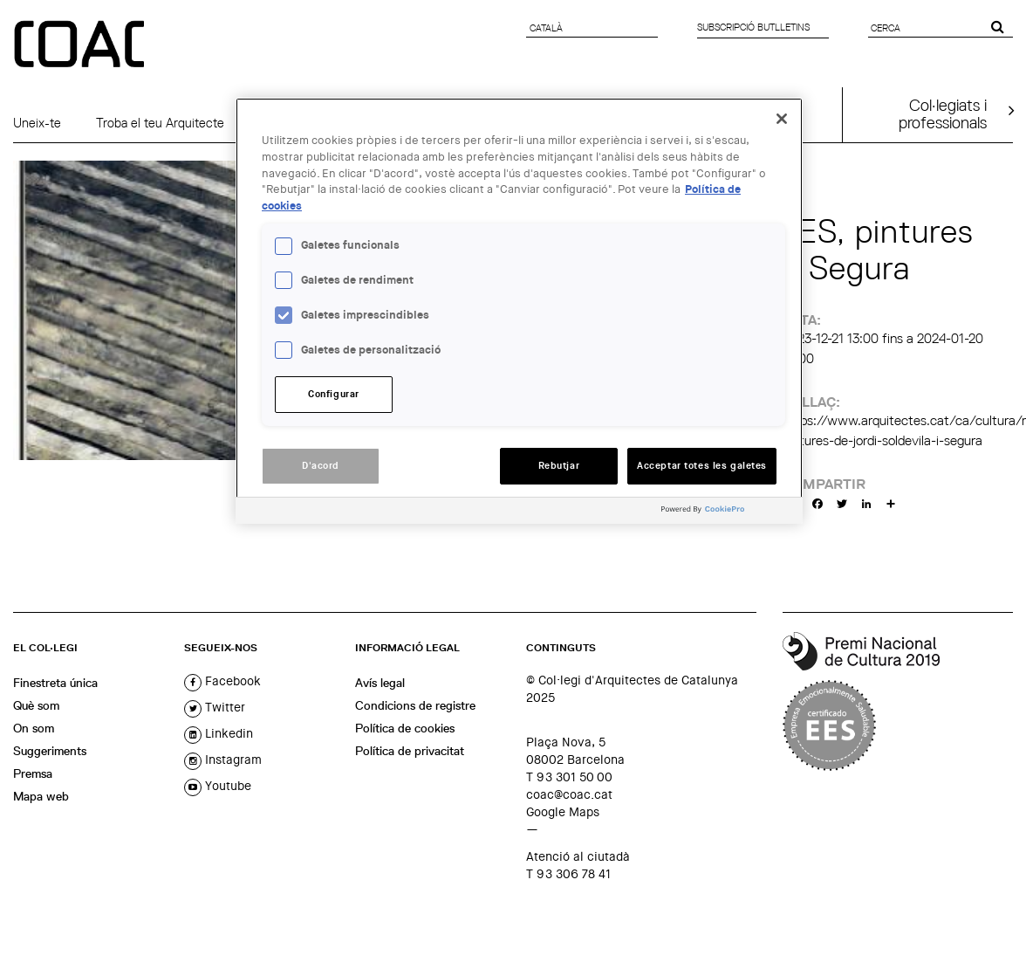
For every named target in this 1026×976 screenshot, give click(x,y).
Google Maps (562, 812)
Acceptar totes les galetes (702, 465)
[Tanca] (782, 119)
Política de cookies (405, 728)
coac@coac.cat (569, 794)
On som (33, 728)
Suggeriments (49, 751)
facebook (222, 681)
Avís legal (380, 683)
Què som (36, 705)
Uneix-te (37, 123)
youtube (217, 786)
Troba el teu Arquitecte (160, 123)
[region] (519, 311)
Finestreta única (55, 683)
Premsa (32, 773)
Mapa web (41, 796)
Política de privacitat (409, 751)
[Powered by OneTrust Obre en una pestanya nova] (727, 513)
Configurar (333, 394)
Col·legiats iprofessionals (943, 113)
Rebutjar (559, 465)
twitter (214, 707)
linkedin (218, 733)
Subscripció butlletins (753, 27)
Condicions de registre (415, 705)
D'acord (320, 465)
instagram (223, 759)
